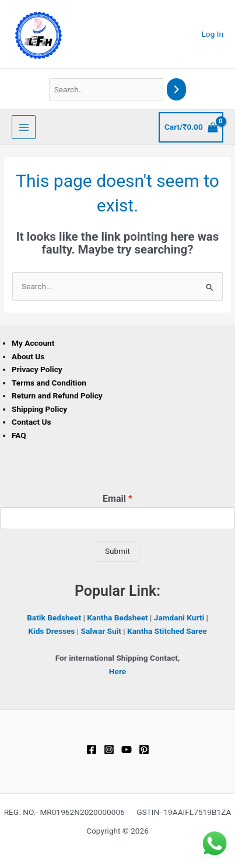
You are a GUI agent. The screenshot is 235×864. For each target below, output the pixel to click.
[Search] (177, 89)
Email (117, 498)
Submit (117, 551)
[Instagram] (109, 749)
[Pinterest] (144, 749)
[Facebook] (91, 749)
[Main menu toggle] (24, 127)
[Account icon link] (213, 34)
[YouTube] (126, 749)
